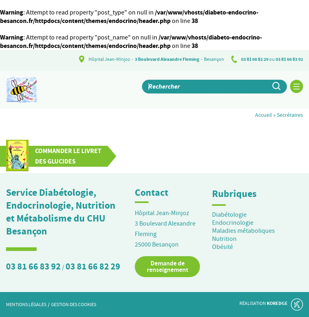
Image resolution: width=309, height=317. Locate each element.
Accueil (263, 114)
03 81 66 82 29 (254, 59)
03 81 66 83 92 (289, 59)
